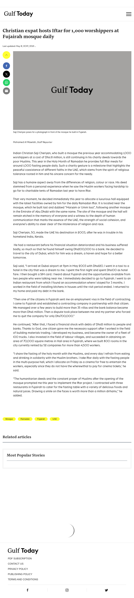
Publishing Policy (20, 574)
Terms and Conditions (23, 579)
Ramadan (25, 419)
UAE (55, 419)
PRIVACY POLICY (18, 569)
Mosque (9, 419)
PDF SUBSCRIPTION (20, 558)
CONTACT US (16, 563)
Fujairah (41, 419)
